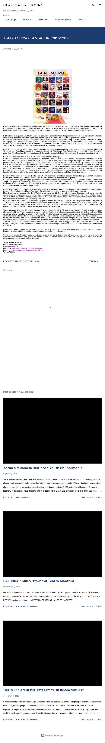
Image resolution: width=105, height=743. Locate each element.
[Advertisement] (52, 363)
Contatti (80, 19)
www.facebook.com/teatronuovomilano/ (27, 248)
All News (25, 19)
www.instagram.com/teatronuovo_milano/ (27, 250)
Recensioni (41, 19)
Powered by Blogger (52, 735)
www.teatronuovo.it (10, 246)
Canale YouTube (61, 19)
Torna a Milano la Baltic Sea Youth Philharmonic (42, 468)
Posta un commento (27, 606)
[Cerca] (93, 5)
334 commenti (23, 497)
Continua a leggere (91, 497)
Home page (8, 19)
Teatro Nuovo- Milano (27, 261)
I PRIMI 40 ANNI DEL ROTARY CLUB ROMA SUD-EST (43, 690)
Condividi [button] (93, 261)
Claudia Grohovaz (22, 5)
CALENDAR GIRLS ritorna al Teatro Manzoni (38, 581)
